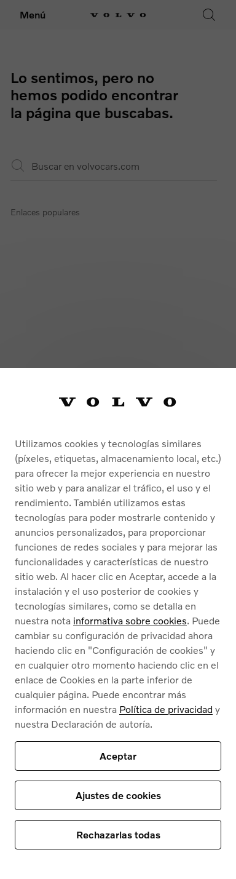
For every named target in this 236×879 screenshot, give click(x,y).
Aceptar (118, 756)
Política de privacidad (166, 709)
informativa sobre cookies (130, 620)
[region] (118, 623)
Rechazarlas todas (118, 834)
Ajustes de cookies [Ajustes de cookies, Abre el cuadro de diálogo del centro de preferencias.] (118, 795)
